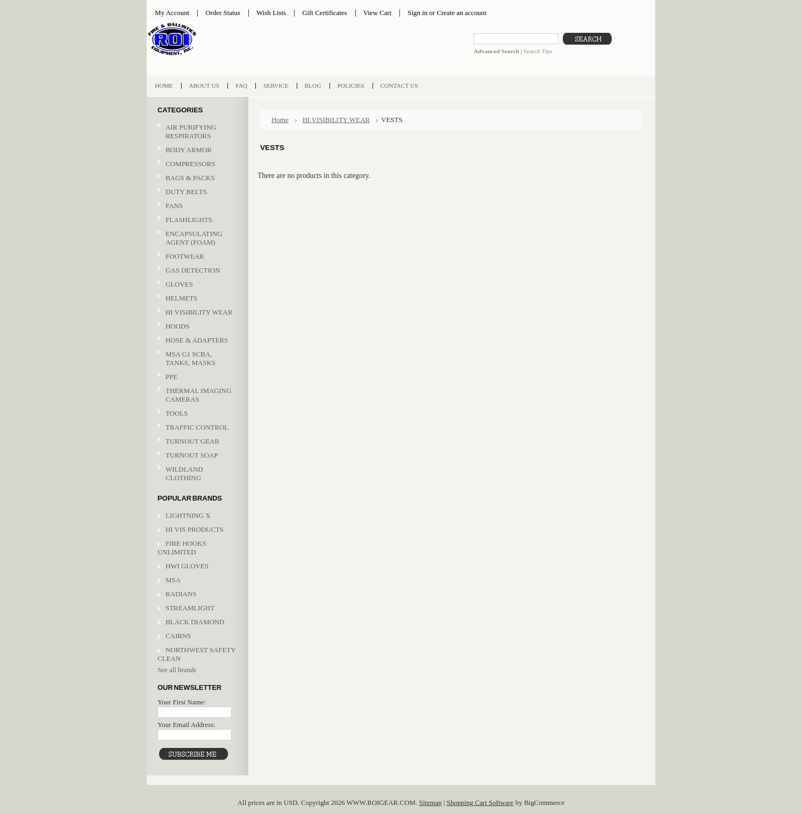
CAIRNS (178, 636)
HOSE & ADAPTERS (196, 340)
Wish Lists (271, 13)
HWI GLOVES (187, 566)
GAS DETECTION (193, 270)
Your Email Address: (186, 725)
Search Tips (538, 51)
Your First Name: (181, 702)
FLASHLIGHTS (189, 220)
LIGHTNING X (188, 515)
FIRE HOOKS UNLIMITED (181, 547)
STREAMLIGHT (190, 608)
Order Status (222, 13)
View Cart (377, 13)
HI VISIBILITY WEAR (196, 312)
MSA (173, 580)
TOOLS (177, 413)
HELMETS (196, 298)
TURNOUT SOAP (192, 455)
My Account (172, 13)
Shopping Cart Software (480, 802)
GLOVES (196, 284)
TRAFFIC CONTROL (197, 427)
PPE (196, 377)
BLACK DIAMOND (195, 622)
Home (280, 120)
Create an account (461, 13)
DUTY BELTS (186, 192)
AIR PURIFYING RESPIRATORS (191, 131)
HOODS (177, 326)
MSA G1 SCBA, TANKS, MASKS (191, 358)
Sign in (417, 13)
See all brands (176, 670)
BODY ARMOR (189, 150)
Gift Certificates (324, 13)
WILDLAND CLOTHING (184, 473)
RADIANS (181, 594)
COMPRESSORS (191, 164)
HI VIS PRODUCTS (195, 529)
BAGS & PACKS (196, 178)
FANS (174, 206)
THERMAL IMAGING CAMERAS (198, 395)
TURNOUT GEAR (192, 441)
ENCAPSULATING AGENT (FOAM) (194, 238)
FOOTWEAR (196, 256)
